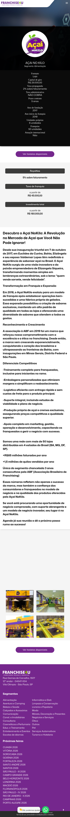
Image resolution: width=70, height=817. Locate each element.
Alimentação (10, 700)
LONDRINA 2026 (12, 782)
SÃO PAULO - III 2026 (14, 771)
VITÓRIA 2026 (10, 750)
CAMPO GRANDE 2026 (15, 775)
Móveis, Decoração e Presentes (48, 713)
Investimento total (35, 204)
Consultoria (9, 720)
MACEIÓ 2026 (10, 785)
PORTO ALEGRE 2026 (15, 802)
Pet (34, 727)
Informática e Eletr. (42, 700)
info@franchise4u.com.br (16, 687)
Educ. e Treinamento (13, 727)
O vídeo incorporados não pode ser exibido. (35, 542)
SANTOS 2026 (10, 768)
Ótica (35, 720)
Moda (35, 710)
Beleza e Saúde (11, 706)
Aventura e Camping (14, 703)
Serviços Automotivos (43, 731)
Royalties (35, 171)
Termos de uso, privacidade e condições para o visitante (35, 815)
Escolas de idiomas (13, 734)
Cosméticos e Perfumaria (16, 724)
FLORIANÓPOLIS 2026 (15, 788)
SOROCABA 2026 (12, 754)
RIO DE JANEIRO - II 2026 (16, 795)
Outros (35, 724)
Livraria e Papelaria (42, 706)
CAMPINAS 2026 (12, 799)
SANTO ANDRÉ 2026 (14, 764)
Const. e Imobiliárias (14, 717)
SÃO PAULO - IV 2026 (14, 792)
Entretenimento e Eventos (16, 731)
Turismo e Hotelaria (42, 734)
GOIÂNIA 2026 (11, 757)
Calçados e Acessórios (15, 710)
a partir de (35, 192)
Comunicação (10, 713)
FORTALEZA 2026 (12, 761)
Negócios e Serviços (43, 717)
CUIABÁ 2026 (10, 747)
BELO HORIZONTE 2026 (16, 778)
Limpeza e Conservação (45, 703)
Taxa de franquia (35, 186)
